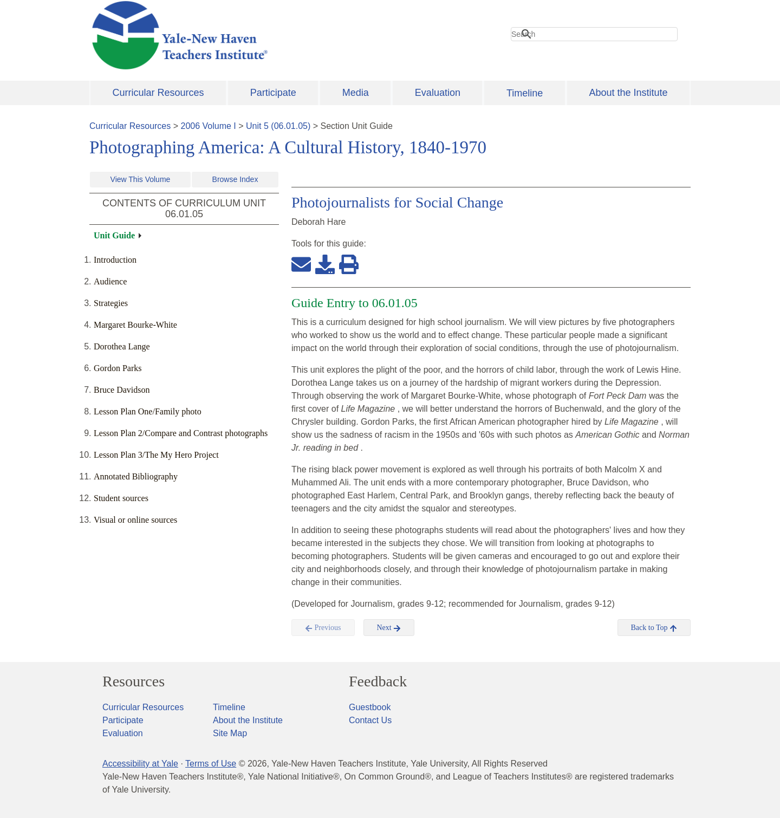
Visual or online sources (135, 519)
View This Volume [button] (140, 179)
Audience (110, 281)
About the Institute (628, 92)
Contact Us (370, 720)
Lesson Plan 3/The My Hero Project (156, 454)
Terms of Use (210, 763)
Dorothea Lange (122, 346)
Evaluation (437, 92)
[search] (594, 34)
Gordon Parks (117, 368)
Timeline (524, 93)
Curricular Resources (158, 92)
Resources (133, 681)
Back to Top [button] (654, 628)
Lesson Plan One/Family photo (148, 411)
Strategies (111, 303)
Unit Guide (114, 235)
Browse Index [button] (235, 179)
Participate (273, 92)
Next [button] (389, 628)
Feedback (378, 681)
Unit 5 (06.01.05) (278, 126)
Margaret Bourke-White (135, 324)
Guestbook (370, 707)
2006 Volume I (208, 126)
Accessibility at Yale (140, 763)
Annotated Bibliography (136, 476)
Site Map (230, 733)
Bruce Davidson (122, 389)
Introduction (115, 259)
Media (355, 92)
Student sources (121, 498)
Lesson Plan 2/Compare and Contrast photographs (181, 433)
